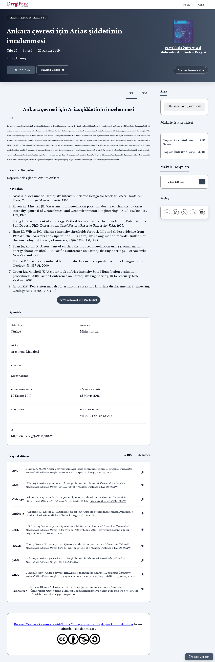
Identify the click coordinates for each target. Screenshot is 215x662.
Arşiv (163, 91)
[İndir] (202, 181)
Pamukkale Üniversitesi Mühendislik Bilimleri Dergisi (183, 50)
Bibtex (144, 455)
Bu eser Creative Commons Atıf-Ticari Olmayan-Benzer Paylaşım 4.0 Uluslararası (73, 624)
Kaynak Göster (52, 69)
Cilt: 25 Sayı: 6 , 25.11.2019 (184, 106)
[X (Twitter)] (184, 212)
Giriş (201, 4)
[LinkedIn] (193, 212)
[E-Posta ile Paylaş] (202, 212)
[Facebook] (167, 212)
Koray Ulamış (16, 58)
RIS (128, 455)
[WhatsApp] (176, 212)
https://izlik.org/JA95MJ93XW (32, 436)
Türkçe (188, 4)
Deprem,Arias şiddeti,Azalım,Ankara (33, 178)
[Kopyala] (142, 472)
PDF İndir (20, 70)
